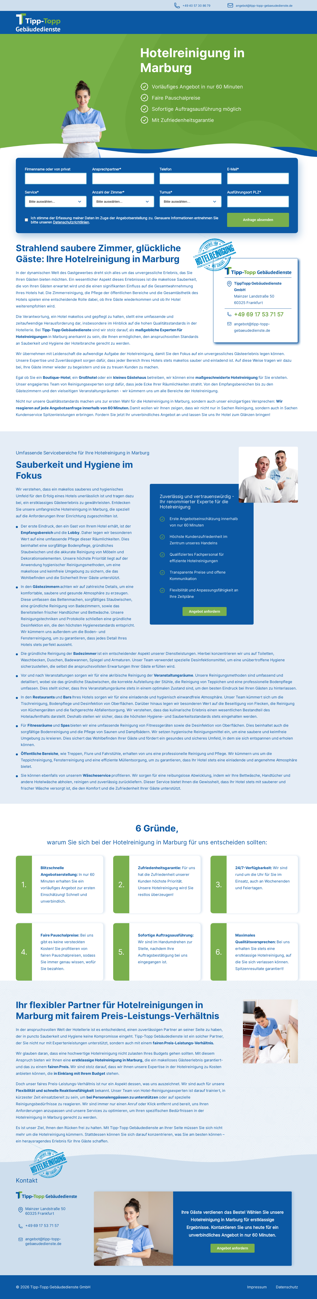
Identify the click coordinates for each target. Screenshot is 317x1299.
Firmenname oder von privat (47, 169)
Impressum (257, 1287)
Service (32, 192)
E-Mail (233, 169)
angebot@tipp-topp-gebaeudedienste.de (264, 5)
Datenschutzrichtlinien (71, 222)
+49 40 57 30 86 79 (196, 5)
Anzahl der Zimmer (108, 192)
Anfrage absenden (258, 220)
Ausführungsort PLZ (244, 192)
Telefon (165, 169)
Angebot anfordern (204, 611)
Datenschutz (287, 1287)
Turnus (165, 192)
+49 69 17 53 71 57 (259, 314)
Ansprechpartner (106, 169)
